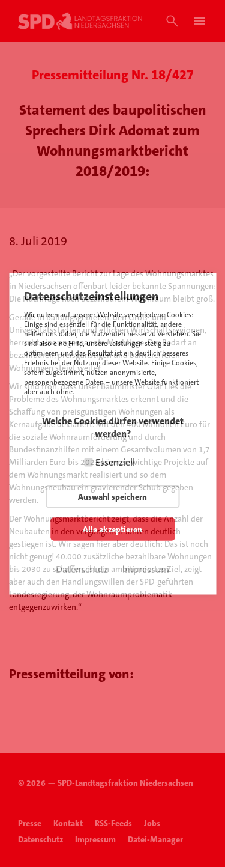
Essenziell (115, 461)
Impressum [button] (145, 568)
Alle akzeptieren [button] (112, 528)
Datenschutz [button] (82, 568)
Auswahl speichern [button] (112, 496)
